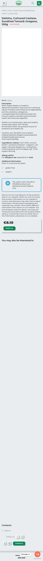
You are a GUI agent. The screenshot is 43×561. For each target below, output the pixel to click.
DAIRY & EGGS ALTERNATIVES (24, 11)
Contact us (19, 543)
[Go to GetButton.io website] (37, 558)
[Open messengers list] (37, 554)
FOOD (10, 11)
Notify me (9, 228)
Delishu (9, 100)
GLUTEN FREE (13, 13)
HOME (4, 11)
